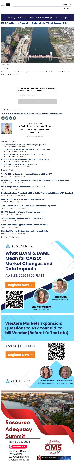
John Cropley (22, 146)
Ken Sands (22, 202)
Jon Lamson (18, 227)
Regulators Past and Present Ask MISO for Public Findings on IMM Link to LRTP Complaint (37, 193)
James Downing (24, 151)
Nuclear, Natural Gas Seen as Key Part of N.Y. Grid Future (23, 154)
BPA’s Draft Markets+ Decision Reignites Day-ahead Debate (24, 231)
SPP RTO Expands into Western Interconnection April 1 (22, 212)
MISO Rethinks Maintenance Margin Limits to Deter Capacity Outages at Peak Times (35, 129)
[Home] (2, 6)
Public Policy (15, 151)
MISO (10, 176)
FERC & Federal (15, 161)
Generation (6, 109)
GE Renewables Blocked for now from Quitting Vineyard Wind (25, 145)
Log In (66, 8)
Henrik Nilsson (21, 233)
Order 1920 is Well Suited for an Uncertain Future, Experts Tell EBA (27, 150)
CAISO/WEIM (12, 233)
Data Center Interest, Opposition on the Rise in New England (24, 225)
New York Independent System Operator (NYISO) (49, 114)
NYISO (16, 109)
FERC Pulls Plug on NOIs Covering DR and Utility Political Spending (27, 159)
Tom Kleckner (18, 189)
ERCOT (11, 189)
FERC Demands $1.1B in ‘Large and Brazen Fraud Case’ (23, 199)
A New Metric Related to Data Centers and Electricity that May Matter (28, 206)
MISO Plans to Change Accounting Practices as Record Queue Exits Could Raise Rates (35, 180)
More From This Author (35, 136)
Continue (37, 102)
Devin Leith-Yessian (25, 166)
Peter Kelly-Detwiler (21, 208)
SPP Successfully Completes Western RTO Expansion (22, 218)
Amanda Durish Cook (35, 123)
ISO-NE (11, 227)
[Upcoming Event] (37, 277)
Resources (14, 146)
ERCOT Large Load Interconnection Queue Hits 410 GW (23, 187)
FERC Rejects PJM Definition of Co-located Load (20, 164)
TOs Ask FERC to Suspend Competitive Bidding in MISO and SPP (26, 174)
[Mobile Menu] (8, 6)
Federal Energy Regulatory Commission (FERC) (21, 114)
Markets (12, 208)
